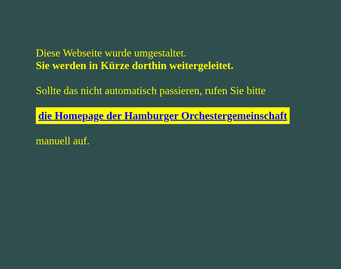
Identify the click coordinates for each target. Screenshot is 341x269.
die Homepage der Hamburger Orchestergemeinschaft (162, 116)
